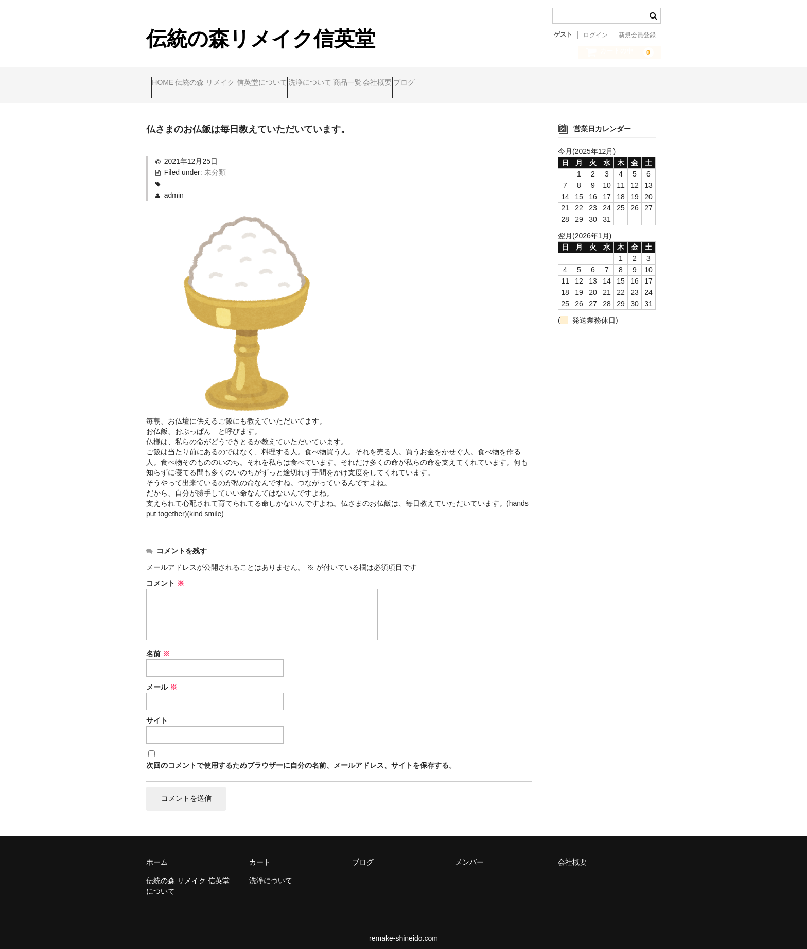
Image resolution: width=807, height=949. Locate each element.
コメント (165, 575)
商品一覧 (411, 84)
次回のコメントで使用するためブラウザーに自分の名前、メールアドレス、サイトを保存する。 (301, 757)
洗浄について (354, 84)
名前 (158, 645)
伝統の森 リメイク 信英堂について (256, 84)
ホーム (157, 854)
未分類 (215, 164)
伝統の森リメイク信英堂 (260, 38)
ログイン (595, 35)
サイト (157, 712)
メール (161, 679)
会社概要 (461, 84)
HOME (168, 84)
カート (260, 854)
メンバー (469, 854)
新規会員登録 (637, 35)
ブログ (508, 84)
